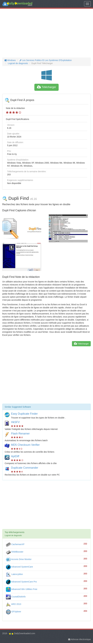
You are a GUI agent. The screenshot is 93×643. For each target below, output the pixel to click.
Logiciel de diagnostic (17, 63)
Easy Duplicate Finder (24, 413)
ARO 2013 (13, 604)
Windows (10, 60)
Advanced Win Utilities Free (21, 589)
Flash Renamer (20, 433)
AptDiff (15, 456)
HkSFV (15, 422)
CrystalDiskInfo (16, 596)
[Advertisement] (46, 33)
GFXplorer (13, 611)
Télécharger (46, 87)
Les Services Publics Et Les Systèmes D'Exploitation (45, 60)
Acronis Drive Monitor (19, 559)
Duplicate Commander (24, 467)
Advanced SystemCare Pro (21, 581)
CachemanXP (15, 544)
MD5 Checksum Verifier (25, 444)
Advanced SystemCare (19, 567)
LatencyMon (14, 574)
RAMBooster (14, 552)
